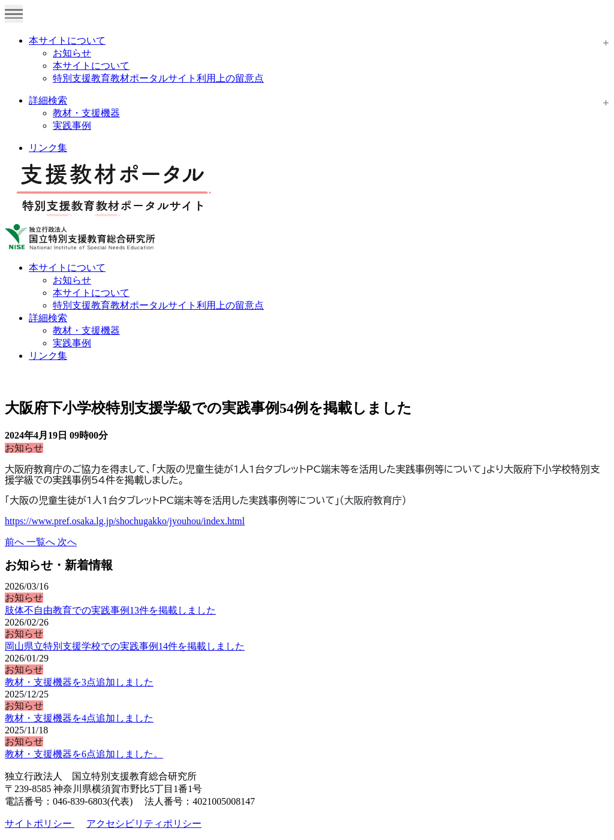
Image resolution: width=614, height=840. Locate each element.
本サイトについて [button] (67, 267)
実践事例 (72, 125)
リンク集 (48, 148)
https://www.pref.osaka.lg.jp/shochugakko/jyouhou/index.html (125, 521)
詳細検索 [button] (48, 318)
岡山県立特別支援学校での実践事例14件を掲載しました (125, 646)
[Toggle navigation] (14, 14)
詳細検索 (48, 100)
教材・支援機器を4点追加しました (79, 718)
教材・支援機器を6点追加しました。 (84, 754)
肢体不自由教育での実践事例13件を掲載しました (110, 610)
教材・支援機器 (86, 113)
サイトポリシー (39, 823)
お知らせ (72, 53)
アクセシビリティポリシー (143, 823)
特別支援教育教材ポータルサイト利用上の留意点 (158, 78)
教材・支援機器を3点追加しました (79, 682)
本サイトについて (67, 40)
